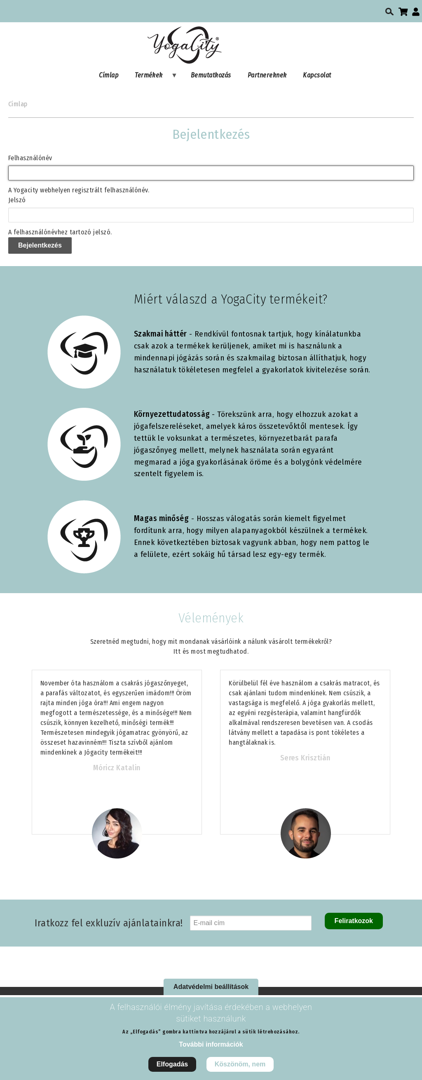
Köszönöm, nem (240, 1064)
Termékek (152, 77)
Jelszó (17, 200)
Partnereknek (267, 75)
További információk (211, 1044)
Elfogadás (172, 1064)
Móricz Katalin (117, 767)
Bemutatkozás (211, 75)
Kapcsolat (317, 75)
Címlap (108, 75)
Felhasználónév (30, 158)
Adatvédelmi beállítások (211, 986)
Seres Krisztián (305, 757)
